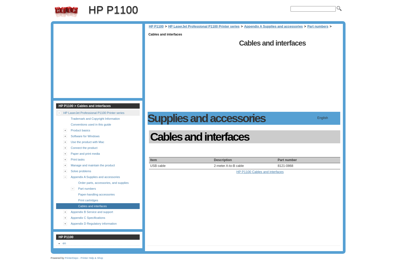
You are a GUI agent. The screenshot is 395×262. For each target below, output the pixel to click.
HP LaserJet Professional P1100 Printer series (204, 26)
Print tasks (78, 159)
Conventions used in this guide (91, 124)
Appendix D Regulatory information (94, 223)
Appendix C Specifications (88, 217)
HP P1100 (66, 12)
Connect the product (84, 147)
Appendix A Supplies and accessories (273, 26)
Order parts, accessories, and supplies (103, 182)
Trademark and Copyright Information (95, 118)
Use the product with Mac (87, 142)
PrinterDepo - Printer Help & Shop (84, 257)
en (64, 243)
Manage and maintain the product (93, 165)
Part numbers (317, 26)
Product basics (80, 130)
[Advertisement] (192, 75)
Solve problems (81, 171)
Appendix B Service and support (92, 212)
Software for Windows (85, 136)
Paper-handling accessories (96, 194)
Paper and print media (85, 153)
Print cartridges (88, 200)
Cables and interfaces (92, 206)
